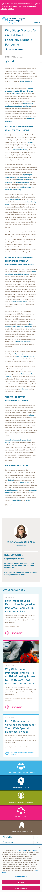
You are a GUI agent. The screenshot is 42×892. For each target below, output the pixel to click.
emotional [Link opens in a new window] (19, 179)
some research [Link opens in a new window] (15, 199)
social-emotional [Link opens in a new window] (25, 187)
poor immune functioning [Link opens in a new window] (19, 150)
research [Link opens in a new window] (30, 142)
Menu (37, 22)
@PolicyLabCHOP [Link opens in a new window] (25, 81)
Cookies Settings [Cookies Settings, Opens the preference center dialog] (20, 877)
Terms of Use (33, 851)
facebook (8, 61)
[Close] (39, 848)
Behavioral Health (16, 49)
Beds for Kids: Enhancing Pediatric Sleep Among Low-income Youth (20, 573)
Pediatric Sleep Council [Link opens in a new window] (19, 302)
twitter (14, 61)
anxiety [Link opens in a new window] (12, 177)
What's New (8, 837)
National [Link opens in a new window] (11, 480)
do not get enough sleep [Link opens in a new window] (19, 354)
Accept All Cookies (21, 889)
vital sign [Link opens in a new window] (31, 415)
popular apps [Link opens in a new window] (23, 389)
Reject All (21, 883)
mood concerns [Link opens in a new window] (23, 177)
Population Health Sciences (21, 802)
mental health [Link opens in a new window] (16, 93)
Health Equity (17, 633)
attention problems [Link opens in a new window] (22, 182)
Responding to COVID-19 (14, 559)
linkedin (20, 61)
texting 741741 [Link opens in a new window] (24, 482)
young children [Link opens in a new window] (16, 500)
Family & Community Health (21, 832)
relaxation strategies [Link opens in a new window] (23, 341)
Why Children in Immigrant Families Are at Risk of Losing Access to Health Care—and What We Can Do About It (21, 676)
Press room (8, 842)
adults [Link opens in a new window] (28, 500)
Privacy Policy (21, 851)
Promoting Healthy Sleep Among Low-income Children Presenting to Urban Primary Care (19, 565)
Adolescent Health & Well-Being (22, 753)
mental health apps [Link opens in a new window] (11, 490)
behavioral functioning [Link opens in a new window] (13, 190)
